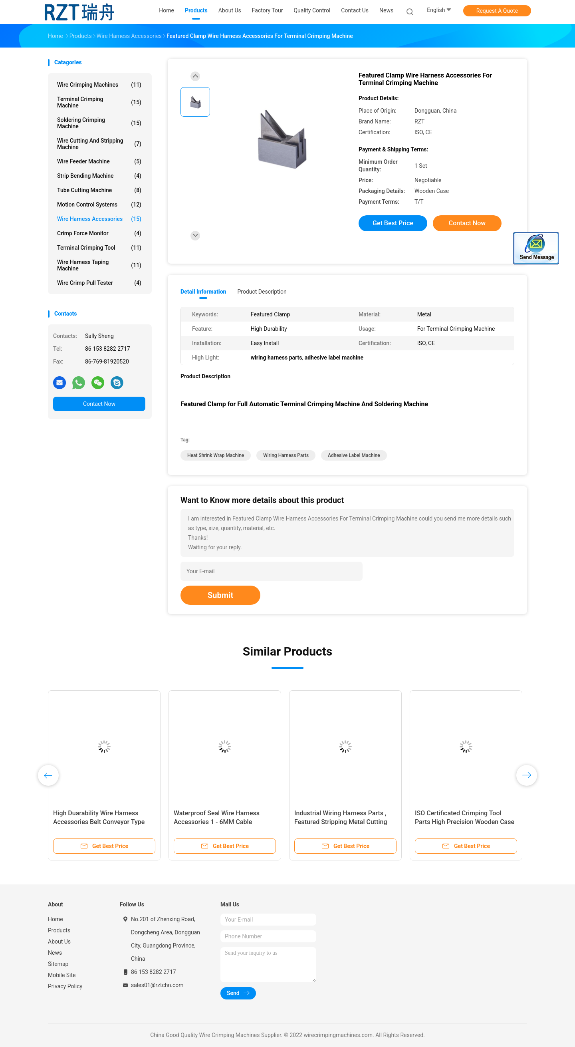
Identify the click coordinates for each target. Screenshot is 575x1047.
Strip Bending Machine (99, 176)
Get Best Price (393, 223)
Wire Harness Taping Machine (99, 265)
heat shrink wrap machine (215, 455)
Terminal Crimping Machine (99, 102)
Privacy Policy (65, 986)
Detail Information (203, 291)
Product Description (261, 291)
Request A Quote (497, 11)
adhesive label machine (354, 455)
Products (59, 930)
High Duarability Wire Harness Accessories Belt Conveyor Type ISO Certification (99, 821)
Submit (220, 595)
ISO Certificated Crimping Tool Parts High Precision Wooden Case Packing (464, 821)
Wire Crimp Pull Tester (99, 283)
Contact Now (99, 404)
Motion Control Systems (99, 205)
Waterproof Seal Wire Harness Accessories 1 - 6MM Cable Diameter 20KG (217, 821)
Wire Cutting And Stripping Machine (99, 143)
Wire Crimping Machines (99, 85)
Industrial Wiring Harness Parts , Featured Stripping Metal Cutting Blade (340, 821)
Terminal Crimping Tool (99, 248)
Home (55, 919)
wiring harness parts (286, 455)
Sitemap (58, 964)
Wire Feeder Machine (99, 161)
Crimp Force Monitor (99, 233)
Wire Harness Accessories (99, 219)
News (55, 953)
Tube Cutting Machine (99, 190)
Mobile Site (62, 975)
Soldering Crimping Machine (99, 123)
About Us (59, 941)
